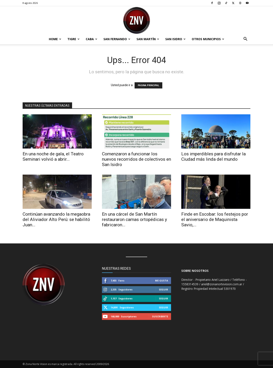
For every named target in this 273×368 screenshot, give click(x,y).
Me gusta (161, 280)
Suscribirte (160, 316)
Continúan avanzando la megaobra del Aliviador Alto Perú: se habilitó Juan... (56, 219)
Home (55, 39)
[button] (245, 39)
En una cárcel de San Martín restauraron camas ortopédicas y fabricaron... (134, 219)
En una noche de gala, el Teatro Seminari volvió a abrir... (53, 156)
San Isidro (175, 39)
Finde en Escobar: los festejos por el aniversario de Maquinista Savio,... (214, 219)
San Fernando (116, 39)
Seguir (163, 289)
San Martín (147, 39)
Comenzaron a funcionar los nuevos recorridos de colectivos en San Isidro (136, 159)
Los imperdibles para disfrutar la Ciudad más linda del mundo (213, 156)
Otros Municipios (208, 39)
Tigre (73, 39)
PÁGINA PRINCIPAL (148, 85)
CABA (91, 39)
